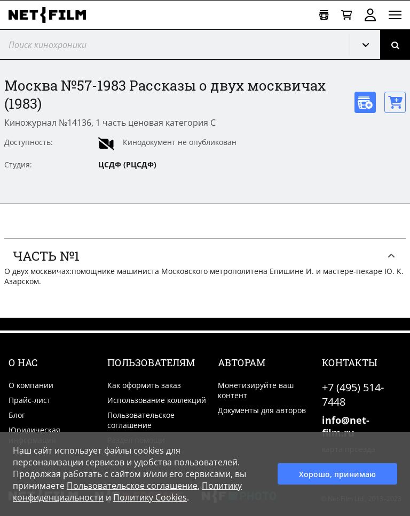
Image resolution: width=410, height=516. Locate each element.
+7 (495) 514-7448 (353, 394)
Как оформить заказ (144, 385)
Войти (370, 15)
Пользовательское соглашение (141, 420)
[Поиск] (395, 44)
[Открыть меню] (395, 15)
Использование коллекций (156, 400)
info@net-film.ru (345, 426)
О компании (31, 385)
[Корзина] (346, 15)
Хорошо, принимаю (337, 474)
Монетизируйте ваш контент (256, 390)
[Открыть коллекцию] (323, 15)
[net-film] (51, 15)
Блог (17, 415)
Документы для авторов (262, 410)
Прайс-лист (30, 400)
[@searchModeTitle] (171, 44)
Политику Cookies (150, 497)
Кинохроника (369, 45)
